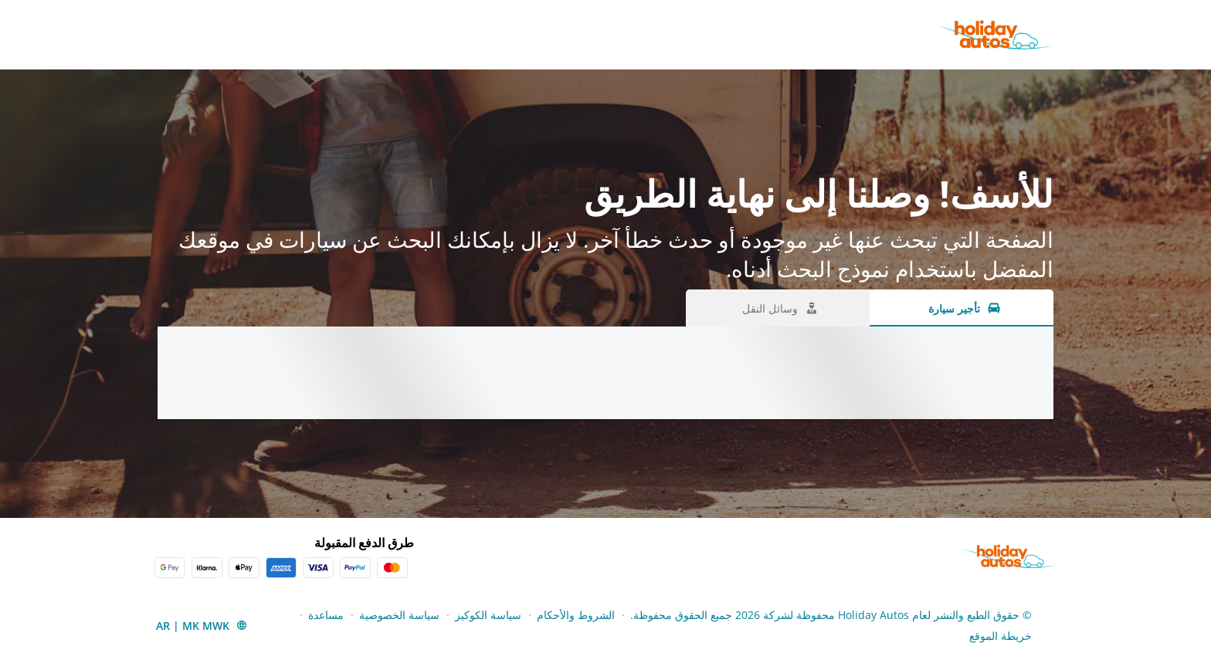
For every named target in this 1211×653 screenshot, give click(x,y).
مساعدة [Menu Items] (326, 614)
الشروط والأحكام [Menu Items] (576, 614)
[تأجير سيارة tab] (961, 307)
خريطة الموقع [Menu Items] (1000, 635)
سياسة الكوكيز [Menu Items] (488, 614)
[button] (201, 625)
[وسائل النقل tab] (778, 307)
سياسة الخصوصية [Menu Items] (399, 614)
